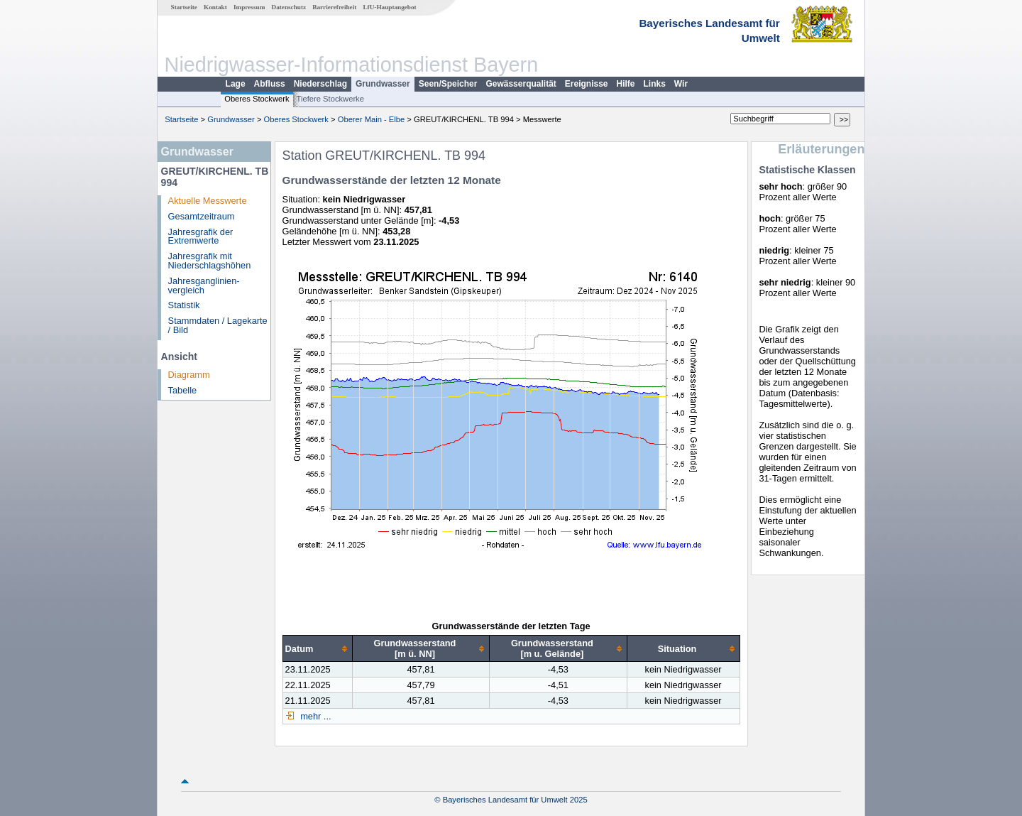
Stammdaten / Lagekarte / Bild (218, 325)
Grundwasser (383, 84)
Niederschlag (320, 84)
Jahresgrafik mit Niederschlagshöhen (209, 261)
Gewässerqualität (520, 84)
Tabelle (182, 390)
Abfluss (269, 84)
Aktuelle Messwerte (207, 200)
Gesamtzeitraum (201, 216)
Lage (236, 84)
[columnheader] (317, 649)
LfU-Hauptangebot (389, 7)
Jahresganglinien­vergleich (204, 285)
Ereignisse (586, 84)
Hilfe (626, 84)
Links (655, 84)
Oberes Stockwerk (256, 98)
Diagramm (189, 374)
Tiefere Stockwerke (330, 98)
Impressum (249, 7)
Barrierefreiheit (334, 7)
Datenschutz (289, 7)
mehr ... (314, 716)
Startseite (184, 7)
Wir (681, 84)
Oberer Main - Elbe (371, 119)
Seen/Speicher (448, 84)
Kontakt (215, 7)
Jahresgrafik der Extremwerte (200, 236)
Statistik (184, 305)
